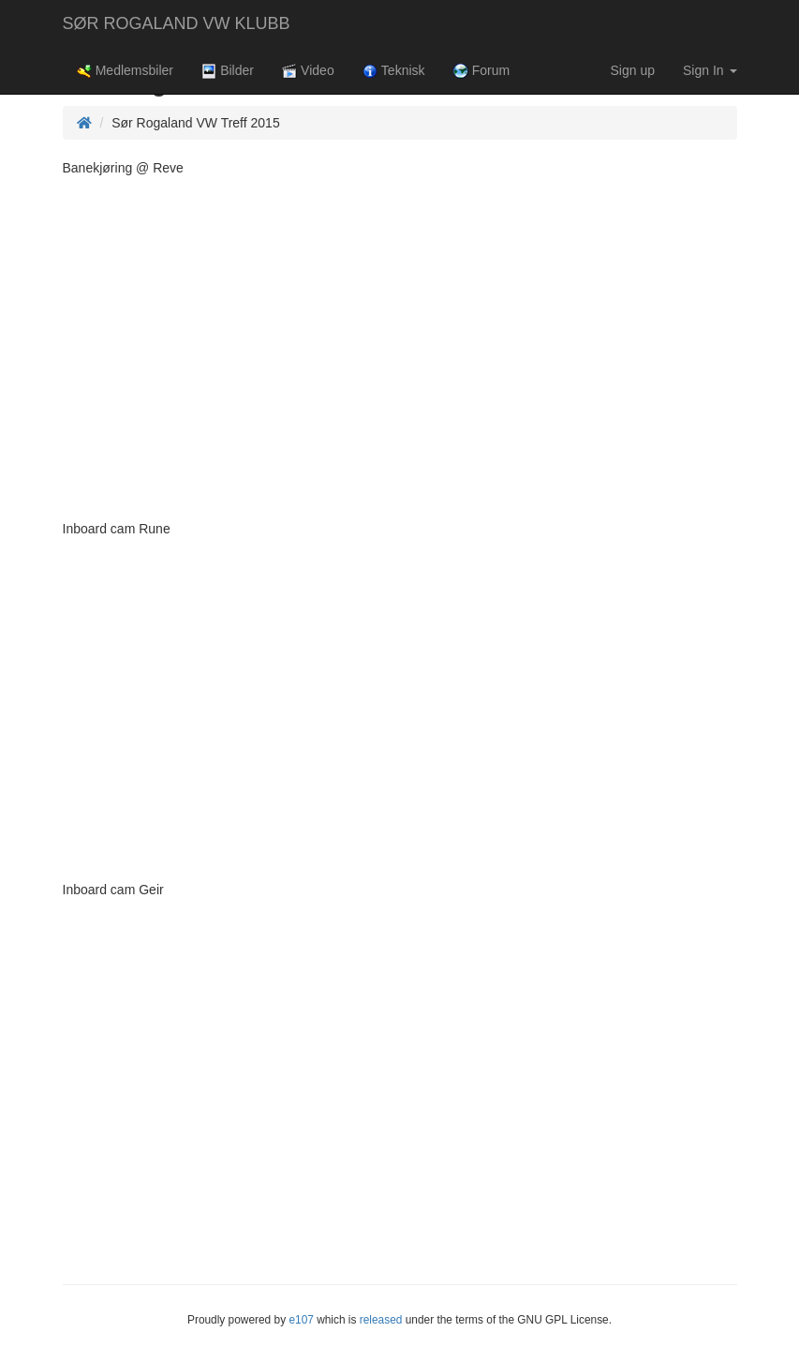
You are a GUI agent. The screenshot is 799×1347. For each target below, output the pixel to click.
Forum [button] (481, 71)
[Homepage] (84, 122)
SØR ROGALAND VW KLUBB (176, 23)
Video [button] (308, 71)
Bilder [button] (227, 71)
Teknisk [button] (394, 71)
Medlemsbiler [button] (125, 71)
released (381, 1319)
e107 (301, 1319)
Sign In (709, 70)
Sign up (633, 70)
